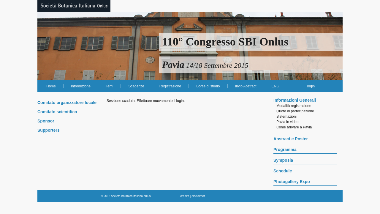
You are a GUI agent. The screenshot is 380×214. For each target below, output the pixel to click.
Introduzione (81, 86)
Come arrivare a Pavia (294, 127)
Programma (285, 149)
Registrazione (170, 86)
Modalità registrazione (293, 106)
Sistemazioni (286, 116)
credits (184, 196)
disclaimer (198, 196)
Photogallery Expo (291, 181)
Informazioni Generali (294, 100)
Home (51, 86)
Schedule (282, 171)
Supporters (48, 130)
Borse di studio (208, 86)
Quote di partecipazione (295, 111)
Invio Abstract (245, 86)
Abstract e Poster (290, 138)
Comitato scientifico (57, 111)
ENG (275, 86)
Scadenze (136, 86)
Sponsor (45, 121)
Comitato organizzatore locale (66, 102)
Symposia (283, 160)
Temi (109, 86)
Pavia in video (287, 122)
